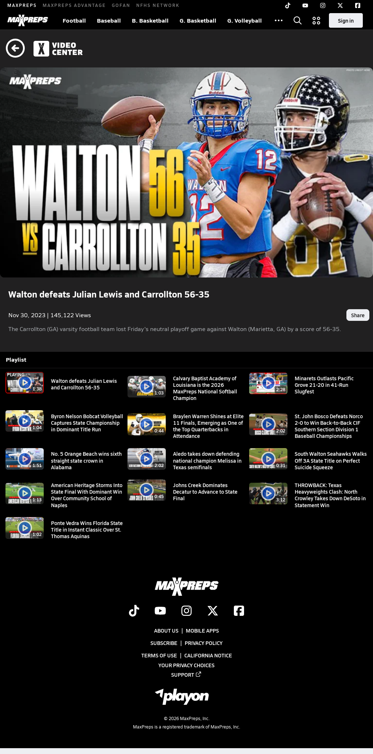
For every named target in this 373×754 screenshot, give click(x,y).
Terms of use (159, 655)
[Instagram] (323, 5)
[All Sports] (278, 20)
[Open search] (297, 20)
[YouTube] (305, 5)
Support (186, 674)
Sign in (346, 20)
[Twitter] (340, 5)
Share (358, 315)
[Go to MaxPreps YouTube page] (160, 611)
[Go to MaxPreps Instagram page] (186, 611)
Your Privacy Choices (186, 665)
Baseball (109, 20)
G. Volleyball (244, 20)
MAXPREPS (22, 5)
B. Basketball (150, 20)
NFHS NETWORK (158, 5)
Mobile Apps (202, 630)
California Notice (208, 655)
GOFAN (121, 5)
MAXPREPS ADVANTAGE (74, 5)
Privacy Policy (204, 642)
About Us (166, 630)
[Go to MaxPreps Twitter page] (213, 611)
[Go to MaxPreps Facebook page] (239, 611)
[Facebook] (358, 5)
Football (74, 20)
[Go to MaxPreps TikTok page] (134, 611)
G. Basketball (198, 20)
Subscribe (163, 642)
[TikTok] (288, 5)
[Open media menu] (316, 20)
